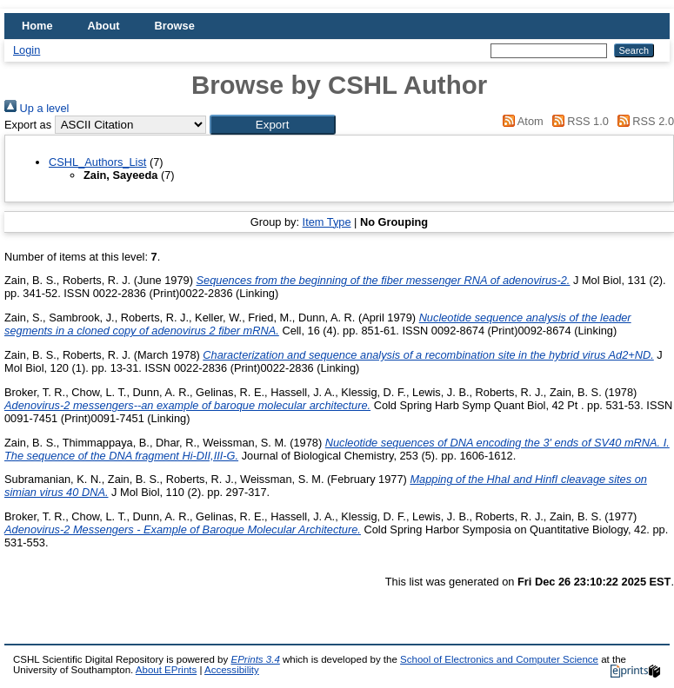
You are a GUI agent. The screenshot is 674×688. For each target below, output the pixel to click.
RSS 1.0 (577, 121)
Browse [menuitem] (175, 25)
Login (26, 49)
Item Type (327, 221)
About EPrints (166, 670)
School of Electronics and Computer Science (499, 659)
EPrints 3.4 (254, 659)
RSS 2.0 (642, 121)
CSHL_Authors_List (97, 162)
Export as (27, 124)
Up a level (36, 108)
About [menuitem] (104, 25)
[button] (273, 125)
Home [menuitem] (37, 25)
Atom (520, 121)
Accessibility (231, 670)
